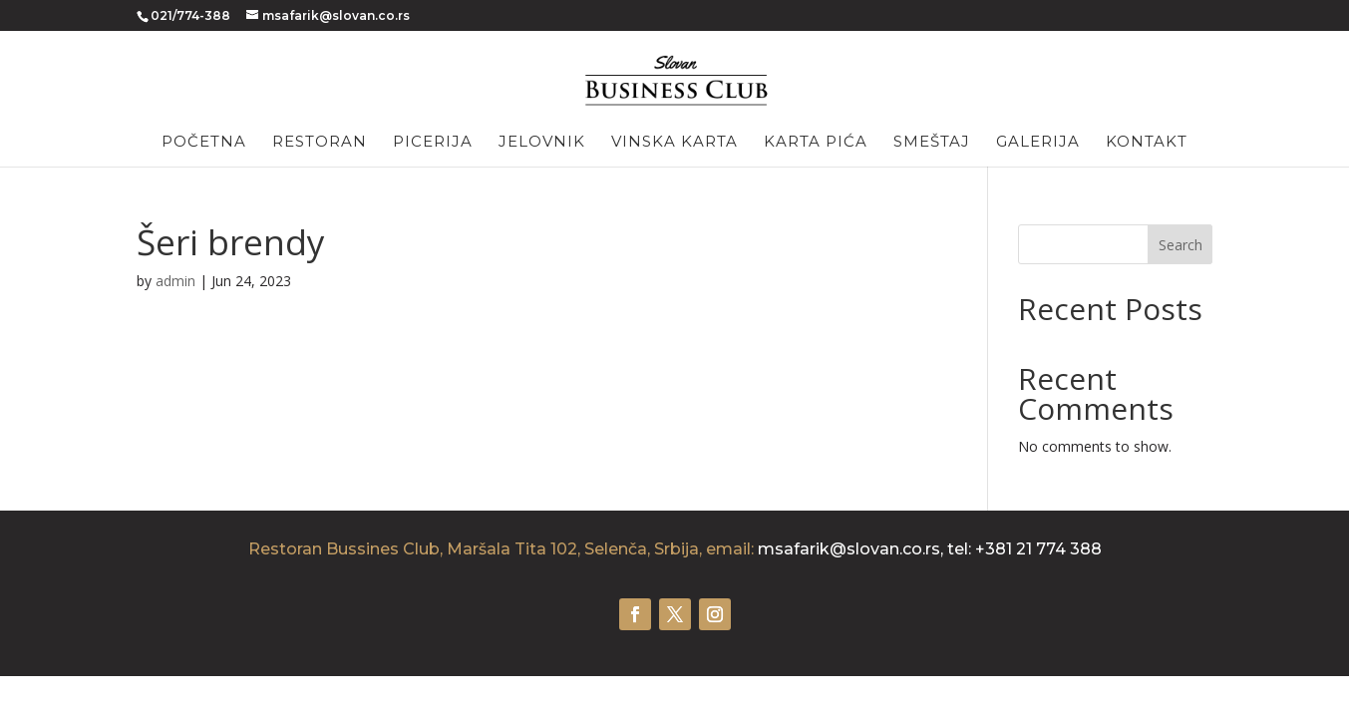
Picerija (433, 143)
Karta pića (815, 143)
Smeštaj (931, 143)
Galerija (1038, 143)
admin (175, 280)
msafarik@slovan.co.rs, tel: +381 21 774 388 (930, 548)
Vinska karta (674, 143)
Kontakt (1146, 143)
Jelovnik (542, 143)
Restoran (319, 143)
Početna (204, 143)
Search (1180, 244)
